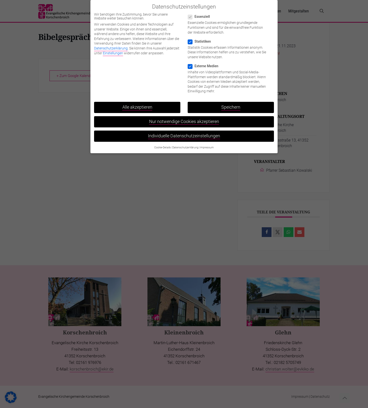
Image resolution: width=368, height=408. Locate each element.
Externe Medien (205, 63)
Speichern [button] (230, 104)
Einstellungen (113, 50)
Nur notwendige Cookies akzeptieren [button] (184, 118)
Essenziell (201, 14)
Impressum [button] (207, 144)
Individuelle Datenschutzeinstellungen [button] (184, 133)
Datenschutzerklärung (111, 45)
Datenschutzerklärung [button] (185, 144)
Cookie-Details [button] (162, 144)
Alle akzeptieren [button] (137, 104)
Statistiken (201, 38)
